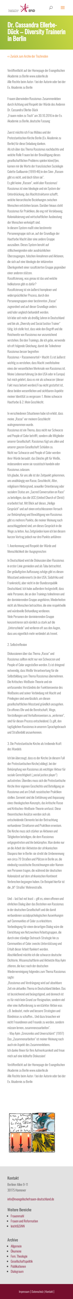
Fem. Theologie (19, 1256)
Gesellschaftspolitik (22, 1261)
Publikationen (18, 1266)
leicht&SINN (18, 1226)
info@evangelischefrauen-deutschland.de (30, 1199)
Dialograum (17, 1271)
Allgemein (16, 1246)
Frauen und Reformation (24, 1220)
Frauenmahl (17, 1215)
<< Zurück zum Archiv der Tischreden (27, 56)
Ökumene (16, 1251)
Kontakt (49, 1291)
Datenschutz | (38, 1291)
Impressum (24, 1291)
